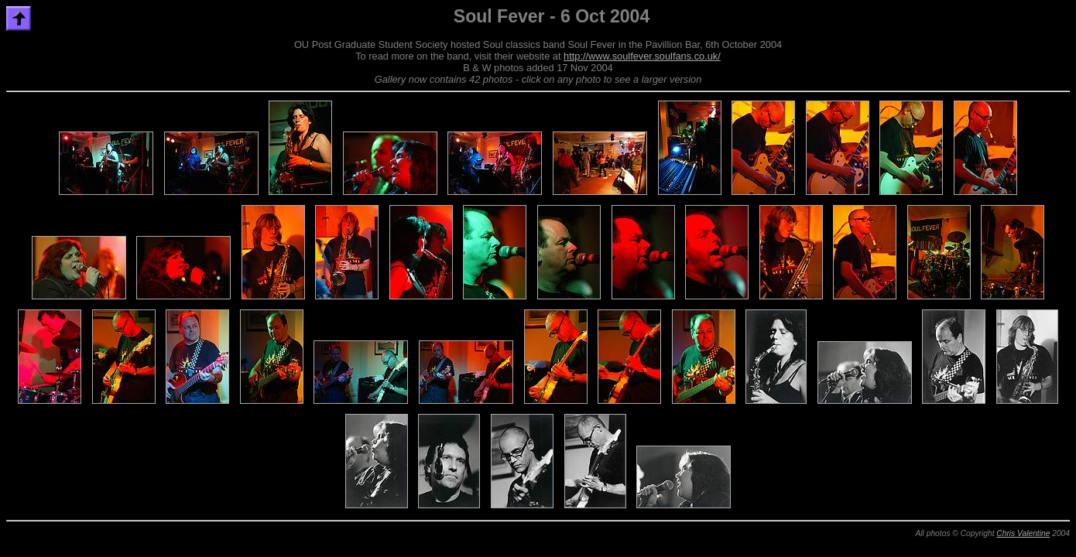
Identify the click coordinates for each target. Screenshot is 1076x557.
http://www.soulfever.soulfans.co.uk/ (642, 56)
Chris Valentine (1023, 533)
